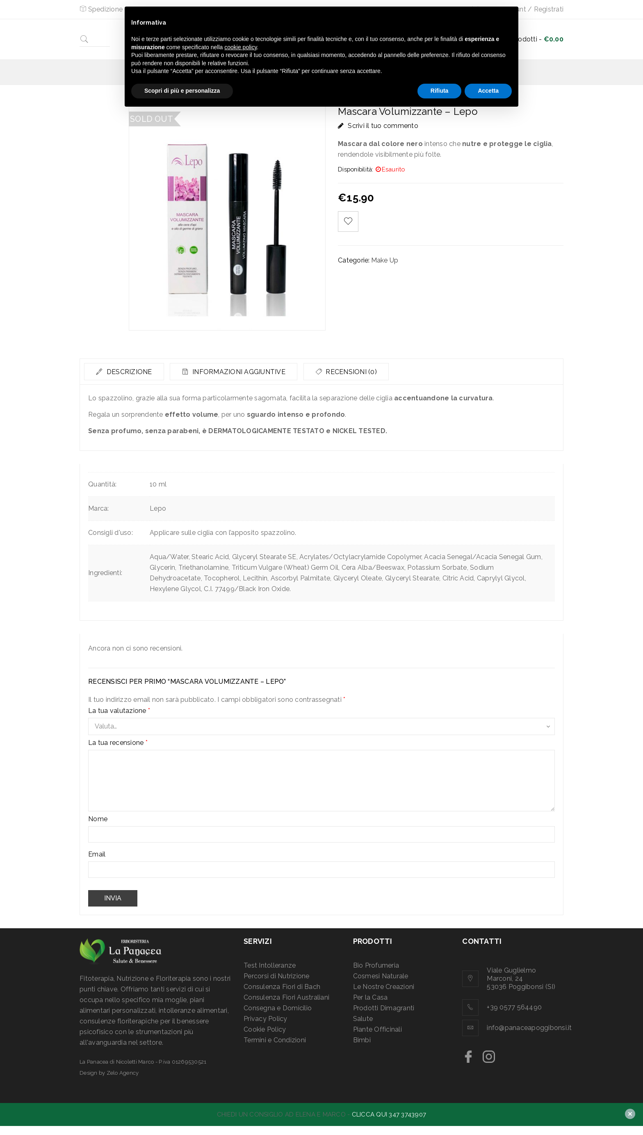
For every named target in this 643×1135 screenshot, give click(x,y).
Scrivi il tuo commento (383, 126)
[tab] (124, 371)
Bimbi (362, 1040)
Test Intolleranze (270, 965)
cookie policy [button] (240, 47)
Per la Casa (370, 997)
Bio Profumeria (376, 965)
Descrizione (129, 372)
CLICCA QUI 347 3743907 (389, 1114)
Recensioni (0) (353, 372)
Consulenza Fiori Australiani (286, 997)
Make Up (385, 260)
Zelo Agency (123, 1073)
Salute (363, 1019)
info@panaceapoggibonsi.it (529, 1028)
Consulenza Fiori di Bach (282, 987)
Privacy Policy (265, 1019)
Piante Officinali (377, 1029)
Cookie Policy (265, 1029)
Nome (97, 819)
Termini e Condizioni (275, 1040)
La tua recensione (118, 743)
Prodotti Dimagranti (384, 1008)
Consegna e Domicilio (278, 1008)
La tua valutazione (119, 711)
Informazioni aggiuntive (240, 372)
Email (96, 854)
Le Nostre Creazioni (384, 987)
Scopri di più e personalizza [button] (182, 90)
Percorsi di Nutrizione (277, 976)
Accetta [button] (488, 90)
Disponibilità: (356, 169)
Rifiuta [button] (440, 90)
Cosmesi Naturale (380, 976)
